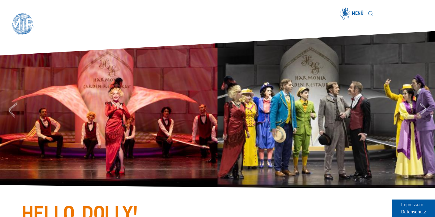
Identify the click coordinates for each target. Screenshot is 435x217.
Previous (12, 109)
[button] (25, 25)
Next (422, 109)
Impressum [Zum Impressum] (412, 204)
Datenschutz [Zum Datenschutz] (413, 211)
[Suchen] (370, 13)
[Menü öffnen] (352, 13)
